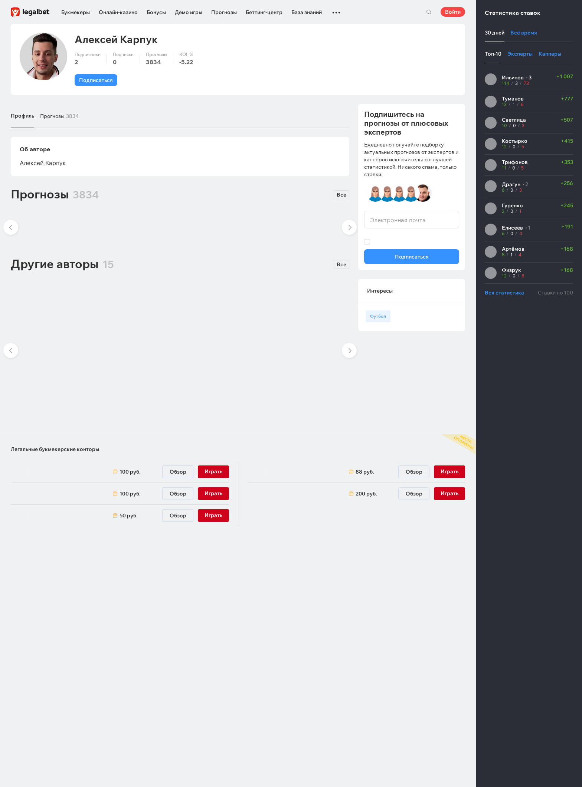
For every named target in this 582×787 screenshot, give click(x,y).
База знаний (306, 12)
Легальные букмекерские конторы (55, 449)
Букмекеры (75, 12)
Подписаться (96, 80)
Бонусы (156, 12)
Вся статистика (504, 293)
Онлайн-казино (118, 12)
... (336, 9)
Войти (453, 12)
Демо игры (188, 12)
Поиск (429, 12)
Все (341, 194)
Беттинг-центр (264, 12)
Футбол (378, 316)
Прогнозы (224, 12)
